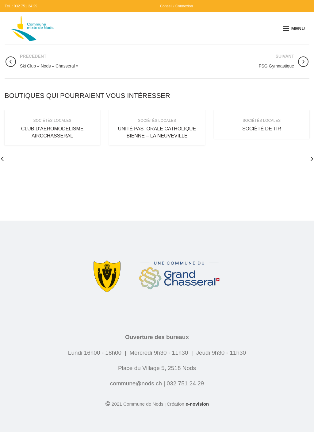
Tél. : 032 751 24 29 (21, 6)
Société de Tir (261, 128)
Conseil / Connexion (176, 6)
